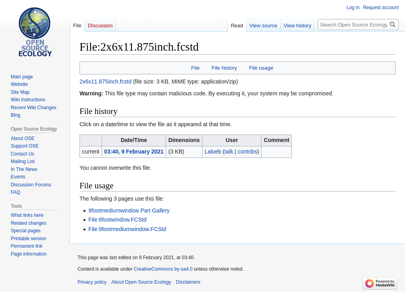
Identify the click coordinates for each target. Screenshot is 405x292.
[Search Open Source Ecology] (358, 24)
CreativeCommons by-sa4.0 (163, 269)
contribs (247, 151)
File (195, 68)
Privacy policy (92, 282)
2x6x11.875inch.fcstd (105, 81)
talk (229, 151)
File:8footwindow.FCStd (117, 219)
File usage (261, 68)
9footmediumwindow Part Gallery (128, 210)
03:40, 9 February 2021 (133, 151)
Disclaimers (188, 282)
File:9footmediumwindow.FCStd (127, 229)
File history (224, 68)
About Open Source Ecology (141, 282)
